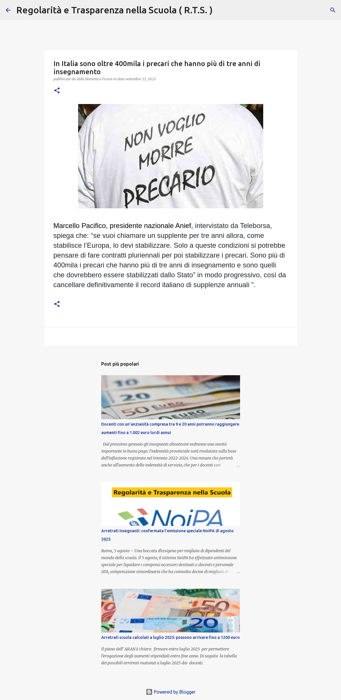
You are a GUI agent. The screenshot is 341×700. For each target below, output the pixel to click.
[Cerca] (220, 10)
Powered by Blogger (171, 691)
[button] (57, 91)
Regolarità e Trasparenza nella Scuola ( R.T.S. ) (114, 10)
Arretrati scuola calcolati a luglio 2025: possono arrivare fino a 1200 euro (170, 637)
